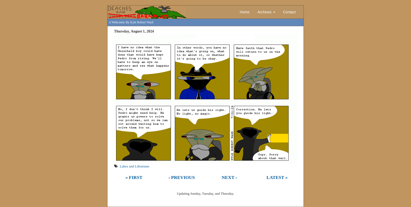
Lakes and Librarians (134, 166)
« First (134, 177)
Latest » (277, 177)
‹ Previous (182, 177)
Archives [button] (266, 12)
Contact (289, 12)
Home (245, 12)
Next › (229, 177)
